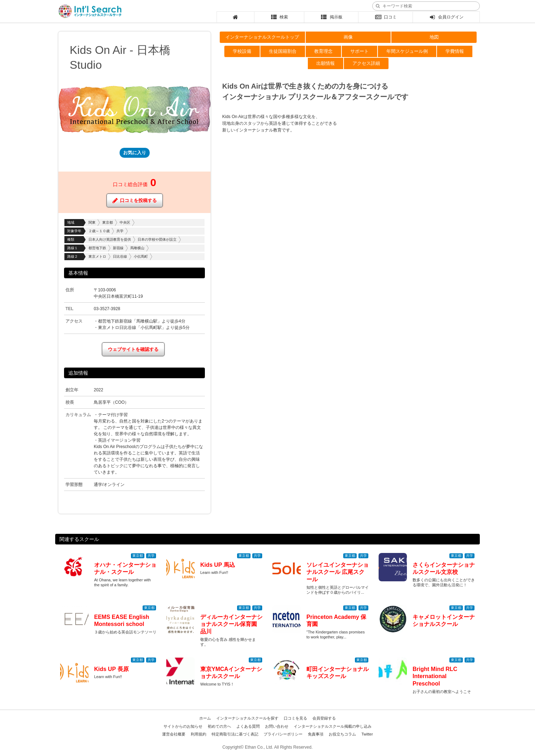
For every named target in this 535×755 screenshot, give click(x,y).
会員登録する (324, 718)
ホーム (205, 718)
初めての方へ (219, 726)
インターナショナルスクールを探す (247, 718)
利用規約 (198, 734)
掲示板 (331, 17)
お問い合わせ (276, 726)
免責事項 (315, 734)
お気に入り (134, 152)
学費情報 (454, 51)
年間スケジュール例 (407, 51)
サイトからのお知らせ (182, 726)
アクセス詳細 (366, 63)
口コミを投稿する (135, 200)
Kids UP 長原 (111, 669)
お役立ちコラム (342, 734)
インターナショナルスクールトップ (262, 37)
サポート (359, 51)
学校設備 (242, 51)
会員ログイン (446, 17)
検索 (279, 17)
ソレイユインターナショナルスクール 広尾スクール (337, 572)
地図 (434, 37)
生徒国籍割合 (283, 51)
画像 (348, 37)
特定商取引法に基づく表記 (235, 734)
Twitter (367, 734)
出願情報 (325, 63)
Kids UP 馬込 (217, 565)
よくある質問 (248, 726)
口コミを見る (295, 718)
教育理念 (323, 51)
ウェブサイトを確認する (133, 349)
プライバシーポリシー (283, 734)
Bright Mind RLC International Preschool (435, 676)
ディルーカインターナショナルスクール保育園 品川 (231, 624)
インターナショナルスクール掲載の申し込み (333, 726)
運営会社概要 (173, 734)
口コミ (385, 17)
